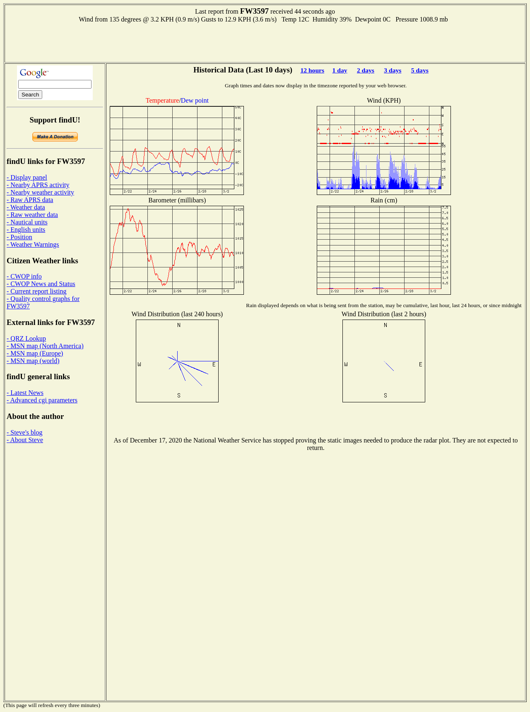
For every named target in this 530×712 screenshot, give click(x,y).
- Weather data (26, 207)
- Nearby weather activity (40, 192)
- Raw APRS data (30, 199)
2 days (365, 70)
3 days (392, 70)
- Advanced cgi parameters (42, 400)
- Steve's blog (24, 432)
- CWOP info (24, 276)
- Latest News (25, 392)
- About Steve (25, 439)
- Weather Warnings (33, 244)
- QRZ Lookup (26, 338)
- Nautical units (27, 222)
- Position (19, 237)
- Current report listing (36, 291)
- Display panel (27, 177)
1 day (339, 70)
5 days (420, 70)
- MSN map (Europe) (35, 353)
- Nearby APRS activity (38, 184)
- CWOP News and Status (41, 283)
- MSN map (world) (33, 360)
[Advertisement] (265, 41)
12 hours (312, 70)
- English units (26, 229)
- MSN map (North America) (45, 345)
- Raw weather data (32, 214)
